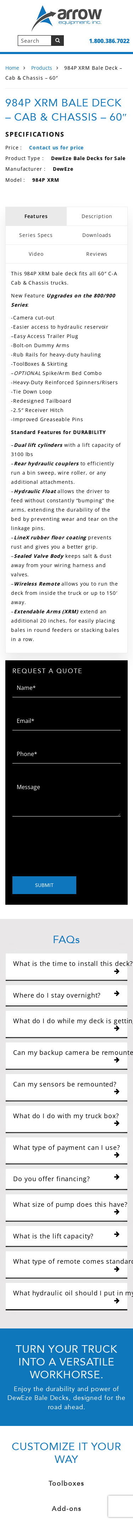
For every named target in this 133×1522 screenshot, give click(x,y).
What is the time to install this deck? (68, 966)
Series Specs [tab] (36, 235)
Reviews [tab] (96, 253)
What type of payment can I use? (66, 1150)
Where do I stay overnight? (66, 994)
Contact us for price (56, 147)
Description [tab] (97, 216)
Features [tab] (36, 216)
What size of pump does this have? (68, 1207)
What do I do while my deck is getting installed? (68, 1024)
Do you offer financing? (66, 1178)
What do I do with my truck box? (66, 1119)
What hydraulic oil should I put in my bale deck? (68, 1296)
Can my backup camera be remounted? (68, 1055)
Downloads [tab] (96, 235)
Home (12, 67)
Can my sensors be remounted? (66, 1087)
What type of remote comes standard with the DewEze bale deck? (68, 1264)
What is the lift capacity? (66, 1235)
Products (41, 67)
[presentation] (66, 848)
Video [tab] (36, 253)
